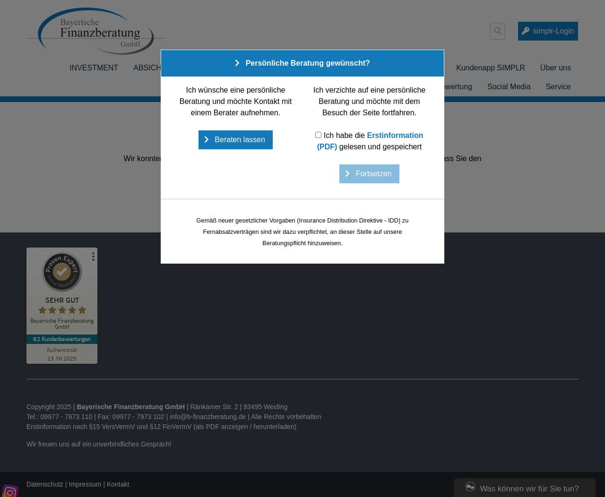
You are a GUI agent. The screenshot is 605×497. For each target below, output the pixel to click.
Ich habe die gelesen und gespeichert (369, 141)
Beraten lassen (239, 140)
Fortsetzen (372, 174)
